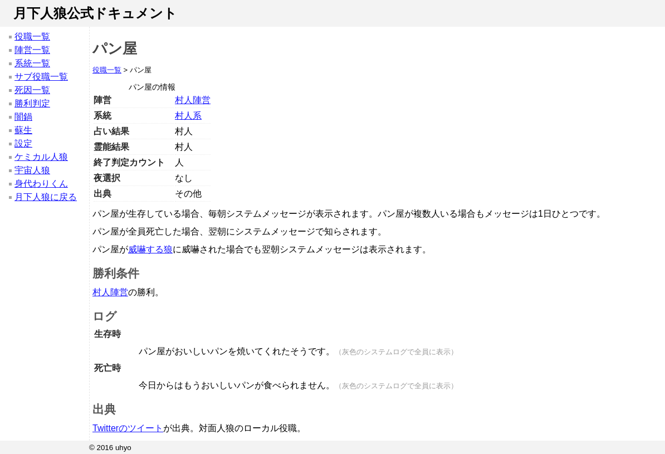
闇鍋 (23, 116)
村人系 (188, 115)
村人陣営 (193, 100)
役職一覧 (32, 36)
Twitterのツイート (127, 428)
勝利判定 (32, 103)
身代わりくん (41, 183)
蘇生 (23, 130)
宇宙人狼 (32, 170)
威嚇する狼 (150, 249)
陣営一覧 (32, 50)
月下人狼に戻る (45, 197)
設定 (23, 143)
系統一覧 (32, 63)
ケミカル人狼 (41, 157)
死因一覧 (32, 90)
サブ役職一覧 (41, 76)
